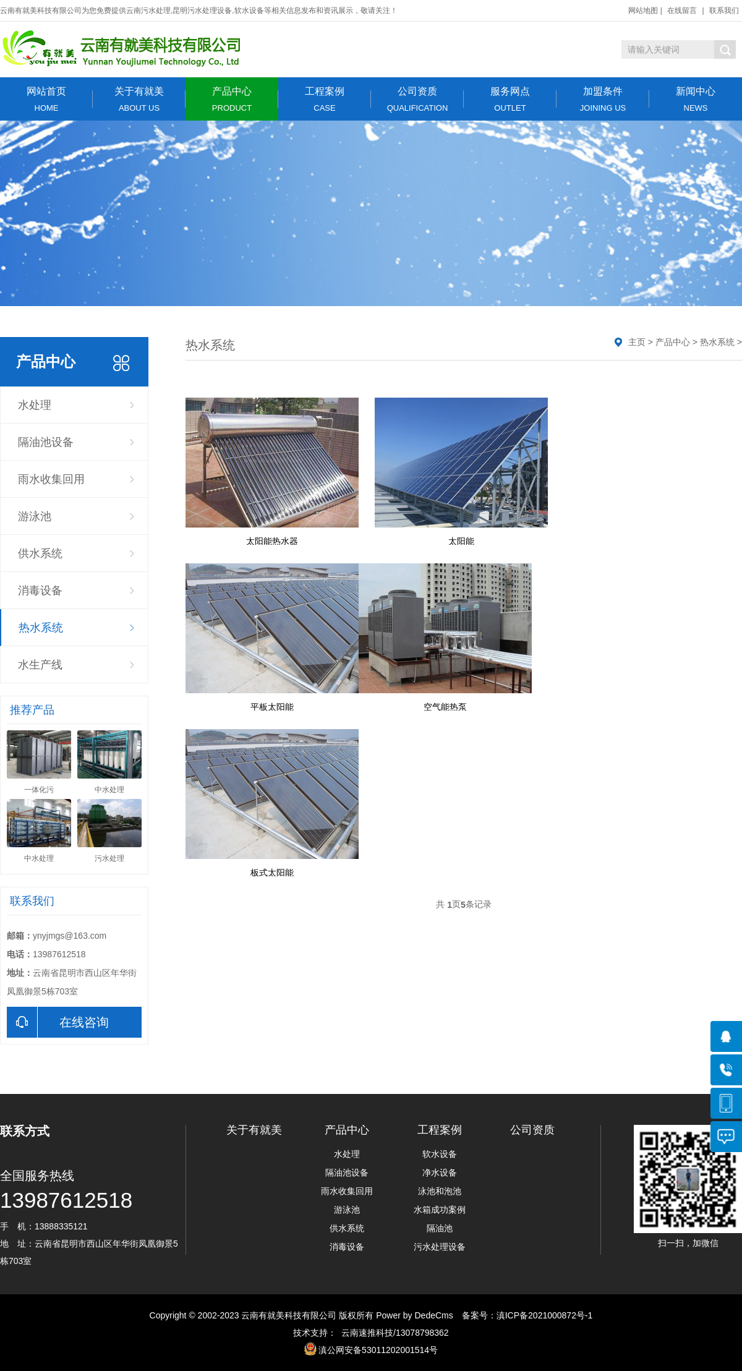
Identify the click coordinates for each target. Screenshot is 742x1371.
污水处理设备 (440, 1246)
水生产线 (40, 665)
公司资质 (417, 99)
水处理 (34, 405)
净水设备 (439, 1172)
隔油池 (440, 1228)
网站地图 (643, 10)
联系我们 (724, 10)
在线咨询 (58, 1022)
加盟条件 (602, 99)
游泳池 (34, 516)
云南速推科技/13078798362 (392, 1333)
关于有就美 (139, 99)
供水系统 (40, 553)
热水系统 (41, 627)
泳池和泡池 (439, 1191)
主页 (637, 342)
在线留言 (682, 10)
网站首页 (46, 99)
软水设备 (439, 1154)
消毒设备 (40, 590)
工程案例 (324, 99)
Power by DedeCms (414, 1315)
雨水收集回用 (51, 479)
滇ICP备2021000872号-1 (545, 1315)
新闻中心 (695, 99)
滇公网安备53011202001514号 (378, 1350)
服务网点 (510, 99)
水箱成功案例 (440, 1209)
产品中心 (232, 99)
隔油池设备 (46, 442)
